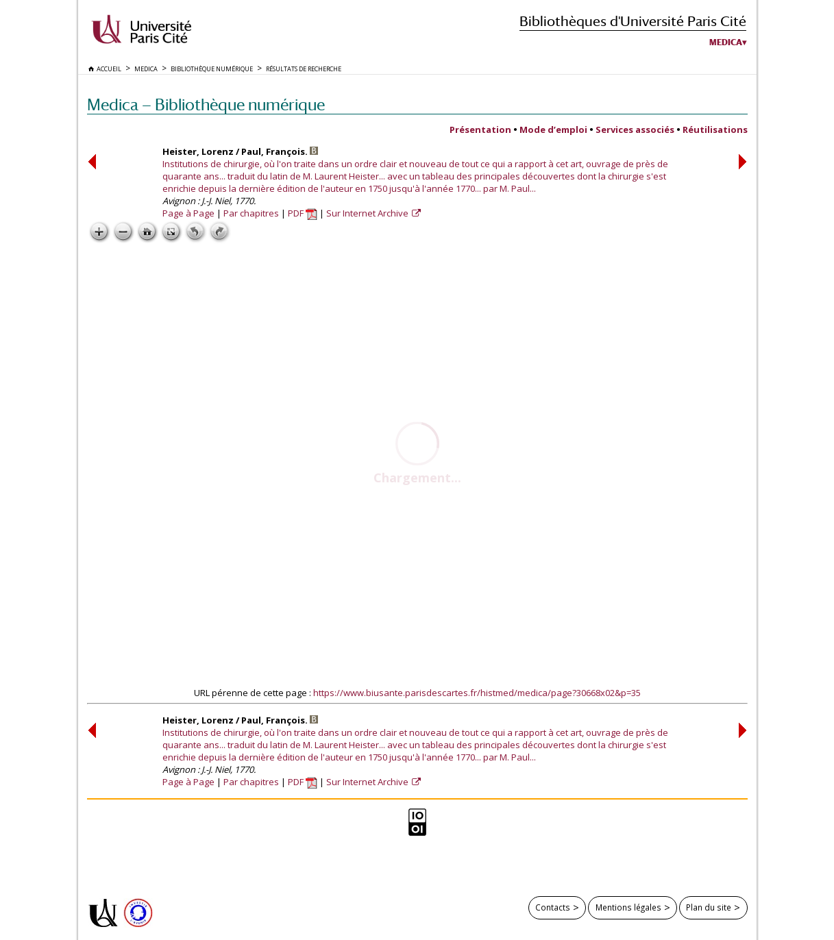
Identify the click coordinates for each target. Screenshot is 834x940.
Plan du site (708, 907)
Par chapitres (251, 213)
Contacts (552, 907)
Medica (725, 42)
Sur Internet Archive (368, 213)
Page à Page (188, 213)
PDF (302, 213)
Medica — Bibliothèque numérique (206, 104)
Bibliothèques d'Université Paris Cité (632, 21)
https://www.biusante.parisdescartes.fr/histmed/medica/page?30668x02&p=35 (477, 693)
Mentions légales (628, 907)
